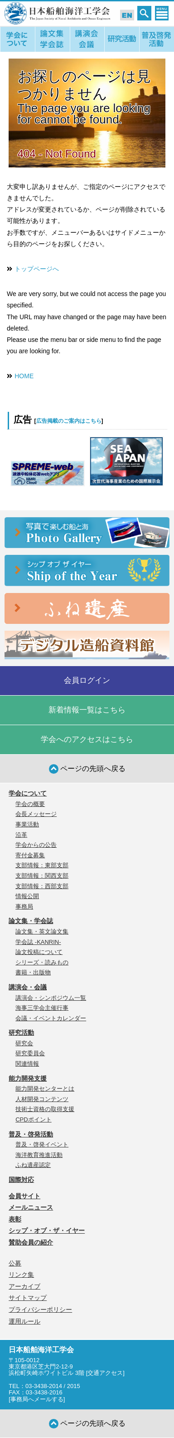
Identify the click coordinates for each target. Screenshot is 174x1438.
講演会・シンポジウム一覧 (50, 997)
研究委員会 (30, 1053)
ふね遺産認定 (33, 1164)
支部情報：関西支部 (41, 875)
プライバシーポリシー (40, 1309)
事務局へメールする (36, 1399)
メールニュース (31, 1207)
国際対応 (21, 1179)
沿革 (21, 834)
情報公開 (27, 896)
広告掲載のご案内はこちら (69, 421)
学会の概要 (30, 804)
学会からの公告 (36, 844)
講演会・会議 (28, 987)
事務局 (24, 906)
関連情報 (27, 1063)
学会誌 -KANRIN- (38, 942)
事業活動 (27, 824)
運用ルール (24, 1321)
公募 (15, 1263)
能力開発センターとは (44, 1088)
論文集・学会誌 (31, 920)
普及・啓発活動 (31, 1134)
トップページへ (36, 268)
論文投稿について (39, 952)
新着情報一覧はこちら (87, 710)
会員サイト (24, 1196)
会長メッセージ (36, 813)
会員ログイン (87, 680)
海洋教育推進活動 (39, 1154)
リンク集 (21, 1274)
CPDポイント (33, 1119)
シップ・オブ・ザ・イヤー (47, 1230)
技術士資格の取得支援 (44, 1109)
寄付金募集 (30, 855)
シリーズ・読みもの (41, 962)
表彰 (15, 1219)
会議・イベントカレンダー (50, 1018)
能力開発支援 (28, 1078)
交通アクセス (105, 1372)
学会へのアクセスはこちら (87, 739)
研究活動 (21, 1032)
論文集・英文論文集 (41, 931)
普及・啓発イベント (41, 1144)
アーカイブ (24, 1286)
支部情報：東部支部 (41, 865)
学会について (28, 793)
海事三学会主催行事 (41, 1007)
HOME (24, 376)
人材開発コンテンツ (41, 1099)
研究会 (24, 1043)
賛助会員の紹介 (31, 1242)
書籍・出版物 (33, 972)
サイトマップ (28, 1297)
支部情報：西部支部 (41, 886)
